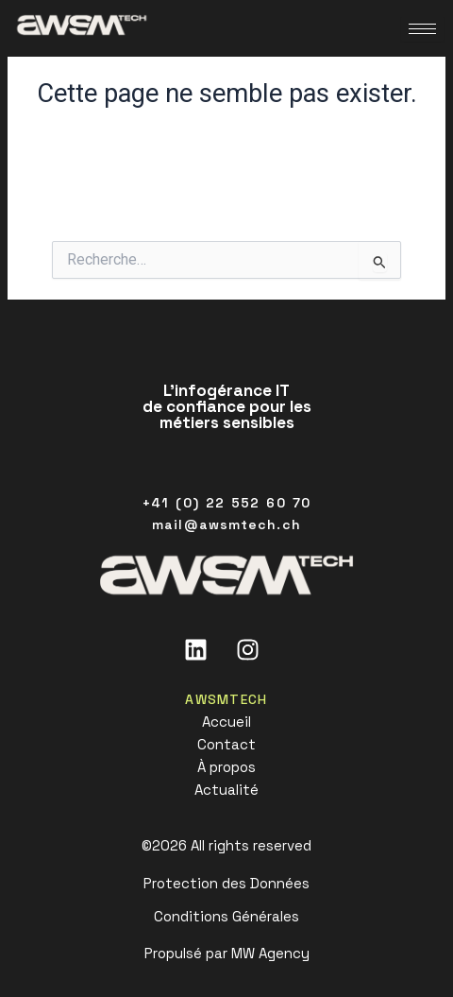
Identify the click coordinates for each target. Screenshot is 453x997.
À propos (226, 767)
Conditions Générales (226, 916)
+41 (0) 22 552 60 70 (226, 502)
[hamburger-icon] (422, 29)
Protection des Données (226, 883)
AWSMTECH (226, 699)
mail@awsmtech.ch (226, 524)
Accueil (226, 722)
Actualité (226, 790)
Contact (226, 744)
